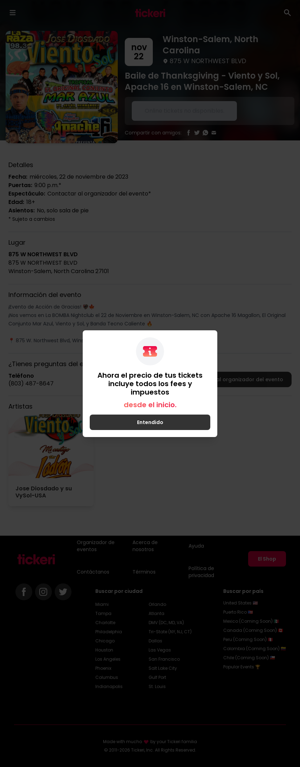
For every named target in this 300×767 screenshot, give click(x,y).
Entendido (150, 422)
